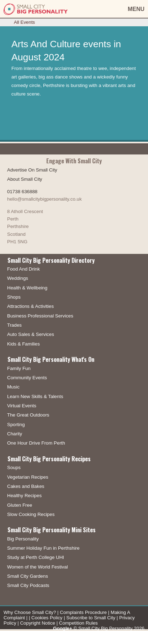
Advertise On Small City (32, 170)
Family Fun (19, 368)
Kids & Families (23, 344)
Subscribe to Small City (90, 617)
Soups (14, 467)
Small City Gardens (27, 576)
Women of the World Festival (37, 567)
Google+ (62, 628)
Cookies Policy (46, 617)
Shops (14, 297)
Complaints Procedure (83, 612)
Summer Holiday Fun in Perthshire (43, 548)
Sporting (16, 424)
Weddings (17, 278)
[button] (118, 9)
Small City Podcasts (28, 585)
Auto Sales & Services (30, 334)
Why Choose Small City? (30, 612)
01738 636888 (22, 191)
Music (13, 387)
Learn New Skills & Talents (35, 396)
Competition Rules (78, 623)
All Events (24, 22)
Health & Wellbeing (27, 287)
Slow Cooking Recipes (30, 514)
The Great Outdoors (28, 415)
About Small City (24, 179)
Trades (14, 325)
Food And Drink (23, 269)
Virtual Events (21, 405)
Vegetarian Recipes (27, 477)
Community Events (27, 377)
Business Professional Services (40, 316)
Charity (14, 433)
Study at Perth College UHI (35, 557)
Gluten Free (19, 505)
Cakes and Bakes (25, 486)
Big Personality (23, 539)
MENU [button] (136, 9)
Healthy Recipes (24, 495)
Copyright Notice (37, 623)
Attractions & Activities (30, 306)
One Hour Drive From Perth (36, 443)
